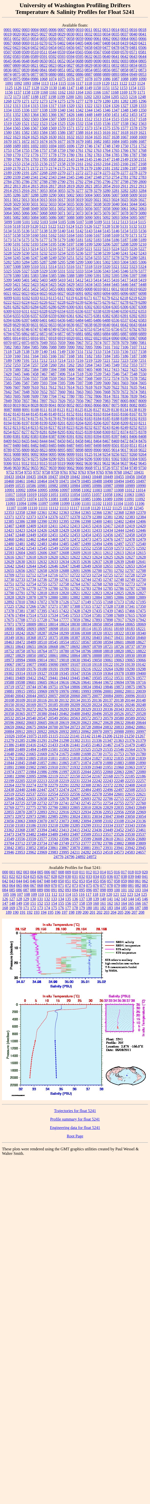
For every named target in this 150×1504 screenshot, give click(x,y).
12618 (31, 557)
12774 (141, 584)
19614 (53, 682)
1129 (44, 88)
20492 (86, 714)
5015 (43, 199)
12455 (97, 535)
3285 (8, 195)
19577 (141, 678)
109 (34, 894)
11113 (64, 508)
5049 (35, 208)
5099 (8, 222)
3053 (44, 190)
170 (19, 908)
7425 (134, 369)
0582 (8, 56)
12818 (42, 593)
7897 (44, 401)
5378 (8, 275)
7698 (26, 396)
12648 (75, 566)
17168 (108, 602)
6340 (115, 311)
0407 (97, 43)
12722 (75, 575)
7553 (17, 378)
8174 (26, 418)
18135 (97, 629)
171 (26, 908)
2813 (17, 186)
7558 (44, 378)
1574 (98, 128)
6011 (106, 289)
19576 (130, 678)
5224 (115, 249)
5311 (43, 266)
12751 (9, 584)
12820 (64, 593)
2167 (134, 164)
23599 (86, 839)
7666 (98, 392)
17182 (130, 602)
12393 (53, 521)
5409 (53, 280)
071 (61, 885)
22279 (53, 785)
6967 (134, 338)
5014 (34, 199)
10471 (64, 481)
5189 (143, 240)
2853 (98, 186)
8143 (17, 414)
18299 (64, 633)
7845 (143, 396)
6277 (116, 302)
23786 (108, 843)
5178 (53, 240)
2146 (98, 159)
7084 (26, 347)
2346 (80, 177)
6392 (134, 316)
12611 (97, 553)
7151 (79, 351)
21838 (130, 758)
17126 (64, 602)
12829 (20, 597)
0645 (8, 61)
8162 (89, 414)
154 (54, 903)
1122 (123, 83)
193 (37, 912)
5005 (98, 195)
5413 (88, 280)
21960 (119, 767)
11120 (96, 508)
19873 (119, 687)
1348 (125, 110)
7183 (98, 356)
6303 (98, 307)
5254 (89, 258)
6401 (44, 320)
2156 (44, 164)
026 (40, 876)
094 (75, 890)
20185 (53, 705)
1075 (62, 79)
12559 (108, 548)
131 (40, 899)
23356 (141, 825)
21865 (64, 763)
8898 (80, 450)
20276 (42, 709)
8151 (62, 414)
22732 (42, 803)
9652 (26, 468)
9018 (134, 450)
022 (12, 876)
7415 (116, 369)
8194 (8, 423)
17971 (9, 624)
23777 (86, 843)
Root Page (75, 1136)
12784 (97, 588)
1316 (44, 106)
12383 (130, 517)
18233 (9, 633)
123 (130, 894)
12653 (130, 566)
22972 (20, 816)
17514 (31, 615)
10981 (42, 486)
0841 (44, 70)
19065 (130, 660)
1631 (62, 137)
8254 (8, 432)
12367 (108, 512)
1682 (98, 141)
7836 (125, 396)
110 (41, 894)
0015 (124, 30)
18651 (31, 646)
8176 (44, 418)
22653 (31, 798)
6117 (61, 298)
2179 (89, 168)
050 (61, 881)
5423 (35, 284)
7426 (143, 369)
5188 (134, 240)
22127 (64, 776)
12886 (119, 597)
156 (68, 903)
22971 (9, 816)
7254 (26, 365)
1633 (80, 137)
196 (58, 912)
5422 (26, 284)
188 (145, 908)
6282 (17, 307)
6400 (35, 320)
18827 (9, 655)
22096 (42, 776)
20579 (108, 718)
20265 (9, 709)
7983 (107, 401)
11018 (21, 494)
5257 (107, 258)
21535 (108, 749)
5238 (98, 253)
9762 (73, 472)
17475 (141, 611)
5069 (53, 213)
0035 (116, 34)
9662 (71, 468)
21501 (53, 749)
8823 (44, 450)
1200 (70, 97)
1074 (53, 79)
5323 (133, 266)
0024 (26, 34)
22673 (53, 798)
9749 (133, 468)
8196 (17, 423)
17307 (64, 606)
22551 (42, 794)
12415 (86, 526)
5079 (134, 213)
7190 (17, 360)
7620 (106, 387)
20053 (42, 696)
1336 (26, 110)
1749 (116, 146)
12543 (31, 548)
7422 (125, 369)
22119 (53, 776)
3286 (17, 195)
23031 (86, 816)
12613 (119, 553)
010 (75, 872)
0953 (143, 74)
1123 (132, 83)
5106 (71, 222)
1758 (53, 150)
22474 (64, 790)
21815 (64, 758)
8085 (143, 405)
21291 (42, 740)
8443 (35, 441)
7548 (134, 374)
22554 (53, 794)
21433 (53, 745)
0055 (44, 39)
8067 (107, 405)
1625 (35, 137)
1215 (124, 97)
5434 (89, 284)
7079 (125, 342)
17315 (86, 606)
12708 (141, 570)
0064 (125, 39)
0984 (26, 79)
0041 (143, 34)
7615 (79, 387)
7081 (143, 342)
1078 (89, 79)
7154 (106, 351)
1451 (116, 115)
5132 (133, 226)
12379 (86, 517)
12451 (53, 535)
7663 (80, 392)
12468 (53, 539)
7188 (143, 356)
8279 (35, 432)
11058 (107, 494)
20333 (97, 709)
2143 (71, 159)
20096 (130, 696)
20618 (53, 722)
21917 (64, 767)
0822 (44, 65)
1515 (115, 119)
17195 (141, 602)
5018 (70, 199)
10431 (139, 472)
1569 (53, 128)
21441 (75, 745)
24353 (97, 852)
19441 (53, 678)
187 (138, 908)
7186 (125, 356)
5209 (134, 244)
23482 (31, 834)
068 (40, 885)
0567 (97, 52)
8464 (98, 441)
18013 (42, 624)
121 (116, 894)
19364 (108, 673)
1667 (125, 137)
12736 (42, 579)
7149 (61, 351)
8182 (80, 418)
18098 (53, 629)
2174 (53, 168)
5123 (61, 226)
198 (72, 912)
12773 (130, 584)
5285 (35, 262)
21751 (108, 754)
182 (103, 908)
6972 (17, 342)
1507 (53, 119)
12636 (86, 562)
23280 (64, 825)
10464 (42, 481)
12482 (31, 544)
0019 (8, 34)
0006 (53, 30)
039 (131, 876)
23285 (75, 825)
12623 (86, 557)
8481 (26, 445)
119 (102, 894)
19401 (9, 678)
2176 (71, 168)
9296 (89, 459)
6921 (80, 338)
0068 (17, 43)
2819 (71, 186)
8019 (17, 405)
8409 (8, 441)
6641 (116, 325)
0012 (97, 30)
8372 (116, 432)
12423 (20, 530)
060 (131, 881)
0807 (8, 65)
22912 (53, 812)
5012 (16, 199)
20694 (42, 727)
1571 (71, 128)
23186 (31, 825)
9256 (116, 454)
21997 (64, 772)
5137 (35, 231)
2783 (143, 177)
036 (110, 876)
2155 (35, 164)
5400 (17, 280)
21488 (9, 749)
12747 (108, 579)
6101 (17, 298)
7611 (43, 387)
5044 (134, 204)
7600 (107, 383)
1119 (97, 83)
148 (12, 903)
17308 (75, 606)
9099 (71, 454)
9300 (98, 459)
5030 (26, 204)
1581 (17, 132)
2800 (143, 182)
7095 (89, 347)
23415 (75, 830)
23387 (31, 830)
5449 (8, 289)
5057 (98, 208)
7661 (71, 392)
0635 (98, 56)
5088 (71, 217)
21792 (9, 758)
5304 (125, 262)
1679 (80, 141)
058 (117, 881)
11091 (129, 499)
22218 (53, 781)
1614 (89, 132)
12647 (64, 566)
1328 (134, 106)
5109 (98, 222)
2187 (134, 168)
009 (68, 872)
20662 (20, 727)
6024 (35, 293)
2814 (26, 186)
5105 (62, 222)
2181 (107, 168)
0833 (125, 65)
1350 (143, 110)
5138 (44, 231)
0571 (133, 52)
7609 (26, 387)
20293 (64, 709)
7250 (133, 360)
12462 (31, 539)
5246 (26, 258)
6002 (71, 289)
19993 (86, 691)
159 (89, 903)
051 (68, 881)
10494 (119, 481)
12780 (53, 588)
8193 (143, 418)
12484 (53, 544)
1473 (8, 119)
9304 (134, 459)
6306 (125, 307)
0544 (52, 52)
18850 (31, 655)
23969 (42, 852)
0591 (44, 56)
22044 (86, 772)
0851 (62, 70)
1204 (106, 97)
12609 (75, 553)
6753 (88, 329)
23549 (9, 839)
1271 (26, 101)
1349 (134, 110)
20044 (31, 696)
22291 (64, 785)
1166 (97, 92)
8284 (53, 432)
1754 (17, 150)
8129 (106, 410)
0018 (142, 30)
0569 (115, 52)
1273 (44, 101)
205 (121, 912)
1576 (116, 128)
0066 (143, 39)
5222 (97, 249)
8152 (71, 414)
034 (96, 876)
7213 (52, 360)
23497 (75, 834)
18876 (86, 655)
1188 (34, 97)
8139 (142, 410)
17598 (108, 615)
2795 (98, 182)
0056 (53, 39)
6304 (107, 307)
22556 (75, 794)
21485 (141, 745)
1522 (35, 123)
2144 (80, 159)
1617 (116, 132)
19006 (31, 660)
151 (33, 903)
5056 (89, 208)
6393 (143, 316)
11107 (11, 508)
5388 (71, 275)
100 (117, 890)
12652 (119, 566)
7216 (79, 360)
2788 (44, 182)
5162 (53, 235)
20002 (119, 691)
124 (137, 894)
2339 (17, 177)
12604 (20, 553)
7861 (35, 401)
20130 (53, 700)
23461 (141, 830)
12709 (9, 575)
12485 (64, 544)
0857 (116, 70)
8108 (35, 410)
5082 (17, 217)
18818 (108, 651)
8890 (53, 450)
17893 (97, 620)
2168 (143, 164)
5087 (62, 217)
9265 (8, 459)
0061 (98, 39)
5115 (142, 222)
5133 (142, 226)
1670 (8, 141)
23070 (42, 821)
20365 (20, 714)
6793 (142, 329)
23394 (42, 830)
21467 (108, 745)
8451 (71, 441)
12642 (9, 566)
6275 (98, 302)
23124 (130, 821)
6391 (125, 316)
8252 (134, 427)
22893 (42, 812)
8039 (44, 405)
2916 (26, 190)
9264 (143, 454)
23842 (9, 848)
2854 (107, 186)
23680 (141, 839)
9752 (10, 472)
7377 (143, 365)
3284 (143, 190)
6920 (71, 338)
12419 (130, 526)
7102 (116, 347)
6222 (8, 302)
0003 (26, 30)
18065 (130, 624)
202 (100, 912)
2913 (142, 186)
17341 (130, 606)
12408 (20, 526)
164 (124, 903)
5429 (71, 284)
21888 (130, 763)
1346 (107, 110)
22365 (97, 785)
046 (33, 881)
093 (68, 890)
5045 (143, 204)
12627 (130, 557)
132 (47, 899)
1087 (116, 79)
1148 (79, 88)
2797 (116, 182)
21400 (20, 745)
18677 (64, 646)
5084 (35, 217)
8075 (116, 405)
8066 (98, 405)
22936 (97, 812)
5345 (116, 271)
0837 (17, 70)
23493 (64, 834)
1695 (62, 146)
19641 (86, 682)
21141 (75, 736)
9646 (8, 468)
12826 (130, 593)
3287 (26, 195)
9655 (35, 468)
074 (82, 885)
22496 (108, 790)
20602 (20, 722)
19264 (108, 669)
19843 (97, 687)
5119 (25, 226)
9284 (44, 459)
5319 (97, 266)
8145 (35, 414)
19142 (141, 664)
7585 (8, 383)
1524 (53, 123)
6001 (62, 289)
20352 (130, 709)
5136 (26, 231)
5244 (8, 258)
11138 (128, 508)
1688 (8, 146)
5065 (17, 213)
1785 (116, 155)
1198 (52, 97)
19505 (97, 678)
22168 (108, 776)
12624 (97, 557)
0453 (44, 47)
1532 (80, 123)
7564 (71, 378)
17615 (130, 615)
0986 (35, 79)
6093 (98, 293)
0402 (61, 43)
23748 (53, 843)
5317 (79, 266)
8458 (80, 441)
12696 (86, 570)
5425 (53, 284)
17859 (75, 620)
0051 (8, 39)
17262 (20, 606)
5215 (43, 249)
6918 (53, 338)
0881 (62, 74)
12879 (42, 597)
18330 (130, 633)
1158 (26, 92)
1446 (80, 115)
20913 (31, 731)
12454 (86, 535)
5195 (53, 244)
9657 (44, 468)
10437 (53, 477)
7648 (26, 392)
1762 (89, 150)
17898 (108, 620)
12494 (97, 544)
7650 (35, 392)
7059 (62, 342)
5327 (26, 271)
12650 (97, 566)
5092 (107, 217)
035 (103, 876)
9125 (89, 454)
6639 (98, 325)
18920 (119, 655)
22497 (119, 790)
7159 (8, 356)
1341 (71, 110)
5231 (35, 253)
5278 (116, 258)
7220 (97, 360)
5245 (17, 258)
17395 (42, 611)
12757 (53, 584)
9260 (134, 454)
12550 (64, 548)
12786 (119, 588)
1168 (115, 92)
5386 (62, 275)
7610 (35, 387)
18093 (31, 629)
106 (13, 894)
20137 (108, 700)
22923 (75, 812)
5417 (124, 280)
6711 (7, 329)
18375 (53, 638)
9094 (44, 454)
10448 (97, 477)
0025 (35, 34)
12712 (31, 575)
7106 (125, 347)
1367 (62, 115)
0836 (8, 70)
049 (54, 881)
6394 (8, 320)
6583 (143, 320)
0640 (107, 56)
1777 (44, 155)
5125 (79, 226)
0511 (43, 52)
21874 (86, 763)
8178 (53, 418)
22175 (119, 776)
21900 (20, 767)
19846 (108, 687)
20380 (42, 714)
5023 (106, 199)
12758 (64, 584)
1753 (8, 150)
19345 (64, 673)
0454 (53, 47)
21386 (9, 745)
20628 (108, 722)
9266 (17, 459)
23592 (53, 839)
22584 (108, 794)
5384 (44, 275)
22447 (42, 790)
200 (86, 912)
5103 (44, 222)
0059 (80, 39)
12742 (75, 579)
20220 (86, 705)
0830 (98, 65)
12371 (9, 517)
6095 (116, 293)
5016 (52, 199)
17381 (20, 611)
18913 (108, 655)
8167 (134, 414)
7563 (62, 378)
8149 (53, 414)
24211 (75, 852)
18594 (108, 642)
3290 (53, 195)
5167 (98, 235)
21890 (141, 763)
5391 (98, 275)
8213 (17, 427)
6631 (35, 325)
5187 (125, 240)
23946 (9, 852)
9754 (19, 472)
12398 (86, 521)
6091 (80, 293)
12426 (42, 530)
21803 (20, 758)
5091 (98, 217)
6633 (53, 325)
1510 (71, 119)
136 (75, 899)
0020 (17, 34)
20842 (130, 727)
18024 (64, 624)
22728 (31, 803)
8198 (35, 423)
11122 (106, 508)
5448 (143, 284)
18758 (20, 651)
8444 (44, 441)
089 (40, 890)
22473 (53, 790)
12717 (64, 575)
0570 (124, 52)
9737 (115, 468)
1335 (17, 110)
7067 (80, 342)
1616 (107, 132)
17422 (64, 611)
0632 (89, 56)
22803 (64, 807)
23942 (130, 848)
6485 (89, 320)
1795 (44, 159)
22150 (75, 776)
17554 (86, 615)
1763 (98, 150)
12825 (119, 593)
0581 (142, 52)
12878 (31, 597)
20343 (119, 709)
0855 (98, 70)
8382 (26, 436)
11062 (118, 494)
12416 (97, 526)
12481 (20, 544)
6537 (125, 320)
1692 (35, 146)
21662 (20, 754)
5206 (107, 244)
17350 (141, 606)
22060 (108, 772)
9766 (109, 472)
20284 (53, 709)
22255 (130, 781)
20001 (108, 691)
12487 (75, 544)
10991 (9, 490)
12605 (31, 553)
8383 (35, 436)
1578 (134, 128)
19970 (53, 691)
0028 (53, 34)
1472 (143, 115)
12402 (119, 521)
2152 (8, 164)
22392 (119, 785)
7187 (134, 356)
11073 (21, 499)
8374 (125, 432)
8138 (133, 410)
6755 (106, 329)
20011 (130, 691)
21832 (108, 758)
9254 (107, 454)
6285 (44, 307)
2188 (143, 168)
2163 (98, 164)
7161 (26, 356)
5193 (35, 244)
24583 (130, 852)
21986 (42, 772)
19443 (64, 678)
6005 (80, 289)
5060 (116, 208)
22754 (108, 803)
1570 (62, 128)
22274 (31, 785)
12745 (97, 579)
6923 (98, 338)
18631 (9, 646)
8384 (44, 436)
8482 (35, 445)
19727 (20, 687)
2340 (26, 177)
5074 (89, 213)
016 (117, 872)
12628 (141, 557)
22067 (130, 772)
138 (89, 899)
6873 (44, 334)
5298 (71, 262)
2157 (53, 164)
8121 (61, 410)
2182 (116, 168)
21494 (31, 749)
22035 (75, 772)
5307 (8, 266)
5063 (143, 208)
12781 (64, 588)
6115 (52, 298)
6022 (17, 293)
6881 (80, 334)
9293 (71, 459)
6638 (89, 325)
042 (5, 881)
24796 (70, 857)
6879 (71, 334)
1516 (124, 119)
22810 (86, 807)
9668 (89, 468)
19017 (53, 660)
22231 (75, 781)
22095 (31, 776)
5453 (44, 289)
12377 (64, 517)
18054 (108, 624)
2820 (80, 186)
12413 (75, 526)
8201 (62, 423)
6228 (62, 302)
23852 (31, 848)
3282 (125, 190)
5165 (80, 235)
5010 (143, 195)
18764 (42, 651)
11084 (75, 499)
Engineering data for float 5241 (75, 1128)
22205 (20, 781)
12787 (130, 588)
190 (16, 912)
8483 (44, 445)
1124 (141, 83)
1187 (25, 97)
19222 (97, 669)
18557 (75, 642)
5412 (79, 280)
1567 (35, 128)
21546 (119, 749)
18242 (20, 633)
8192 (134, 418)
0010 (80, 30)
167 (145, 903)
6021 (8, 293)
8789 (8, 450)
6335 (70, 311)
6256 (89, 302)
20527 (130, 714)
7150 (70, 351)
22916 (64, 812)
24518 (108, 852)
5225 (124, 249)
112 (54, 894)
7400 (71, 369)
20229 (108, 705)
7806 (98, 396)
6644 (143, 325)
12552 (86, 548)
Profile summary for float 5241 (75, 1119)
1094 (36, 83)
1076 (71, 79)
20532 (9, 718)
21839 (141, 758)
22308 (86, 785)
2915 (17, 190)
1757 (44, 150)
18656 (42, 646)
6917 (44, 338)
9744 (124, 468)
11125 (117, 508)
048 (47, 881)
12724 (97, 575)
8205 (89, 423)
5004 (89, 195)
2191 (26, 173)
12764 (75, 584)
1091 (9, 83)
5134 (8, 231)
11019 (31, 494)
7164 (35, 356)
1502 (26, 119)
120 (109, 894)
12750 (141, 579)
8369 (107, 432)
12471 (64, 539)
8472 (125, 441)
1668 (134, 137)
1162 (62, 92)
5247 (35, 258)
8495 (80, 445)
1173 (17, 97)
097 (96, 890)
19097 (64, 664)
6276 (107, 302)
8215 (35, 427)
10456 (130, 477)
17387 (31, 611)
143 (124, 899)
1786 (125, 155)
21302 (75, 740)
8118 (52, 410)
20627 (97, 722)
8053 (80, 405)
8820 (35, 450)
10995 (42, 490)
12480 (9, 544)
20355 (141, 709)
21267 (140, 736)
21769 (130, 754)
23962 (31, 852)
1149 (88, 88)
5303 (116, 262)
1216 (133, 97)
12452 (64, 535)
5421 (17, 284)
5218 (70, 249)
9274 (26, 459)
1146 (62, 88)
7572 (107, 378)
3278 (89, 190)
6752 (79, 329)
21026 (10, 736)
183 (110, 908)
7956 (80, 401)
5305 (134, 262)
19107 (75, 664)
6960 (116, 338)
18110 (75, 629)
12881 (64, 597)
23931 (108, 848)
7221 (106, 360)
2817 (53, 186)
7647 (17, 392)
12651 (108, 566)
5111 (107, 222)
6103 (35, 298)
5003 (80, 195)
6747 (34, 329)
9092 (35, 454)
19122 (108, 664)
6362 (80, 316)
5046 (8, 208)
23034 (97, 816)
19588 (9, 682)
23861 (53, 848)
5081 (8, 217)
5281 (143, 258)
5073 (80, 213)
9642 (133, 463)
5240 (116, 253)
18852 (42, 655)
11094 (21, 503)
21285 (20, 740)
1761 (80, 150)
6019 (133, 289)
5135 (17, 231)
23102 (108, 821)
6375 (89, 316)
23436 (97, 830)
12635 (75, 562)
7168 (71, 356)
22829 (108, 807)
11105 (129, 503)
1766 (125, 150)
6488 (107, 320)
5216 (52, 249)
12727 (119, 575)
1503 (35, 119)
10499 (9, 486)
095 (82, 890)
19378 (119, 673)
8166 (125, 414)
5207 (116, 244)
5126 (88, 226)
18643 (20, 646)
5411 (70, 280)
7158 (142, 351)
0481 (134, 47)
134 (61, 899)
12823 (97, 593)
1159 (35, 92)
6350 (124, 311)
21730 (97, 754)
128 (19, 899)
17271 (53, 606)
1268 (8, 101)
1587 (71, 132)
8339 (89, 432)
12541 (9, 548)
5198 (80, 244)
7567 (80, 378)
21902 (31, 767)
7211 (34, 360)
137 (82, 899)
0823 (53, 65)
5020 (88, 199)
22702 (97, 798)
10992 (20, 490)
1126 (17, 88)
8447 (53, 441)
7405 (89, 369)
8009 (143, 401)
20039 (141, 691)
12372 (20, 517)
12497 (119, 544)
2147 (107, 159)
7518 (80, 374)
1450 (107, 115)
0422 (8, 47)
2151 (143, 159)
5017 (61, 199)
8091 (26, 410)
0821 (35, 65)
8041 (53, 405)
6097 (134, 293)
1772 (26, 155)
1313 (17, 106)
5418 (133, 280)
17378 (9, 611)
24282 (86, 852)
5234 (62, 253)
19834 (86, 687)
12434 (108, 530)
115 (75, 894)
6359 (53, 316)
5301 (98, 262)
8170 (143, 414)
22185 (130, 776)
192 (30, 912)
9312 (25, 463)
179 (82, 908)
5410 (62, 280)
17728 (42, 620)
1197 (43, 97)
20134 (75, 700)
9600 (70, 463)
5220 (79, 249)
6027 (62, 293)
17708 (20, 620)
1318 (62, 106)
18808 (97, 651)
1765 (116, 150)
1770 (17, 155)
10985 (86, 486)
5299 (80, 262)
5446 (125, 284)
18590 (97, 642)
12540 (141, 544)
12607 (53, 553)
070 (54, 885)
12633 (53, 562)
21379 (141, 740)
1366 (53, 115)
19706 (130, 682)
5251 (71, 258)
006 (47, 872)
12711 (20, 575)
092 (61, 890)
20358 (9, 714)
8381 (17, 436)
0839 (26, 70)
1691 (26, 146)
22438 (9, 790)
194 (44, 912)
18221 (141, 629)
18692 (75, 646)
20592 (141, 718)
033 (89, 876)
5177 (44, 240)
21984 (31, 772)
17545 (64, 615)
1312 (8, 106)
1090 (143, 79)
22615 (130, 794)
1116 (71, 83)
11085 (86, 499)
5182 (89, 240)
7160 (17, 356)
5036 (80, 204)
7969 (98, 401)
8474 (134, 441)
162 (110, 903)
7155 (115, 351)
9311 (16, 463)
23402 (53, 830)
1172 (8, 97)
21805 (31, 758)
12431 (86, 530)
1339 (53, 110)
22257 (141, 781)
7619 (97, 387)
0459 (98, 47)
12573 (119, 548)
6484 (80, 320)
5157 (8, 235)
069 (47, 885)
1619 (134, 132)
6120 (79, 298)
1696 (71, 146)
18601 (119, 642)
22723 (141, 798)
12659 (53, 570)
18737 (130, 646)
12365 (86, 512)
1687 (143, 141)
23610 (108, 839)
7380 (17, 369)
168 (5, 908)
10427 (128, 472)
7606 (8, 387)
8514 (142, 445)
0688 (80, 61)
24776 (59, 857)
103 (138, 890)
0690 (98, 61)
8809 (26, 450)
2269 (53, 173)
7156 (124, 351)
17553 (75, 615)
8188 (116, 418)
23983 (53, 852)
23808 (130, 843)
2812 (8, 186)
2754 (116, 177)
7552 (8, 378)
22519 (9, 794)
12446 (141, 530)
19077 (31, 664)
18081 (9, 629)
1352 (17, 115)
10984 (75, 486)
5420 (8, 284)
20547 (42, 718)
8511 (133, 445)
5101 (26, 222)
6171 (88, 298)
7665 (89, 392)
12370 (141, 512)
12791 (20, 593)
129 (26, 899)
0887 (89, 74)
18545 (53, 642)
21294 (53, 740)
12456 (108, 535)
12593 (9, 553)
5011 (7, 199)
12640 (130, 562)
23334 (108, 825)
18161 (108, 629)
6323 (34, 311)
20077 (97, 696)
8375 (134, 432)
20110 (31, 700)
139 (96, 899)
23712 (20, 843)
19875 (130, 687)
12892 (9, 602)
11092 (140, 499)
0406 (88, 43)
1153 (124, 88)
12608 (64, 553)
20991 (130, 731)
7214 (61, 360)
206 (128, 912)
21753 (119, 754)
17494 (20, 615)
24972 (92, 857)
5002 (71, 195)
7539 (98, 374)
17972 (20, 624)
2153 (17, 164)
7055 (53, 342)
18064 (119, 624)
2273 (89, 173)
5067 (35, 213)
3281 (116, 190)
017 (124, 872)
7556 (26, 378)
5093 (116, 217)
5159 (26, 235)
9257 (125, 454)
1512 (88, 119)
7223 (124, 360)
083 (145, 885)
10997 (64, 490)
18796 (86, 651)
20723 (75, 727)
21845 (20, 763)
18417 (108, 638)
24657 (141, 852)
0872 (134, 70)
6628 (8, 325)
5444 (107, 284)
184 (117, 908)
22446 (31, 790)
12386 (20, 521)
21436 (64, 745)
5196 (62, 244)
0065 (134, 39)
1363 (26, 115)
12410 (42, 526)
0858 (125, 70)
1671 (17, 141)
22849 (141, 807)
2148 (116, 159)
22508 (130, 790)
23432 (86, 830)
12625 (108, 557)
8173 (17, 418)
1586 (62, 132)
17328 (108, 606)
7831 (116, 396)
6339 (106, 311)
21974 (9, 772)
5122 (52, 226)
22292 (75, 785)
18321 (108, 633)
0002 (17, 30)
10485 (86, 481)
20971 (108, 731)
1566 (26, 128)
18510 (42, 642)
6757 (124, 329)
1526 (71, 123)
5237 (89, 253)
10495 (130, 481)
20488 (75, 714)
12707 (130, 570)
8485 (53, 445)
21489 (20, 749)
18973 (9, 660)
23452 (119, 830)
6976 (35, 342)
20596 (9, 722)
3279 (98, 190)
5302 (107, 262)
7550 (143, 374)
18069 (141, 624)
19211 (75, 669)
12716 (53, 575)
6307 (134, 307)
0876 (26, 74)
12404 (130, 521)
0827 (71, 65)
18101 (64, 629)
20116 (42, 700)
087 (26, 890)
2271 (71, 173)
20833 (119, 727)
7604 (134, 383)
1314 (26, 106)
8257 (17, 432)
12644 (31, 566)
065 (19, 885)
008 (61, 872)
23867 (64, 848)
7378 (8, 369)
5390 (89, 275)
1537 (116, 123)
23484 (42, 834)
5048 (26, 208)
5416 (115, 280)
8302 (71, 432)
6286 (53, 307)
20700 (53, 727)
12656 (20, 570)
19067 (9, 664)
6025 (44, 293)
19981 (75, 691)
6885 (116, 334)
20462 (64, 714)
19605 (42, 682)
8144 (26, 414)
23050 (130, 816)
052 (75, 881)
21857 (42, 763)
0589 (35, 56)
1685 (125, 141)
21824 (86, 758)
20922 (42, 731)
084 (5, 890)
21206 (107, 736)
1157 (17, 92)
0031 (80, 34)
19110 (86, 664)
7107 (134, 347)
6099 (8, 298)
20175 (42, 705)
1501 (17, 119)
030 (68, 876)
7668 (107, 392)
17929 (130, 620)
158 (82, 903)
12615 (141, 553)
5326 (17, 271)
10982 (53, 486)
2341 (35, 177)
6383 (116, 316)
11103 (107, 503)
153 (47, 903)
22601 (119, 794)
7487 (53, 374)
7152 (88, 351)
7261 (62, 365)
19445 (75, 678)
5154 (125, 231)
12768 (97, 584)
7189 (8, 360)
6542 (134, 320)
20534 (20, 718)
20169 (31, 705)
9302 (116, 459)
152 (40, 903)
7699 (35, 396)
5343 (107, 271)
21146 (96, 736)
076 (96, 885)
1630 (53, 137)
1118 (88, 83)
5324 (142, 266)
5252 (80, 258)
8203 (71, 423)
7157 (133, 351)
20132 (64, 700)
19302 (9, 673)
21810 (42, 758)
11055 (86, 494)
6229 (71, 302)
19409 (20, 678)
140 (103, 899)
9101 (80, 454)
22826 (97, 807)
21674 (53, 754)
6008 (89, 289)
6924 (107, 338)
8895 (62, 450)
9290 (53, 459)
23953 (20, 852)
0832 (116, 65)
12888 (130, 597)
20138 (119, 700)
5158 (17, 235)
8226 (80, 427)
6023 (26, 293)
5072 (71, 213)
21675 (64, 754)
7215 (70, 360)
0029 (62, 34)
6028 (71, 293)
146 (145, 899)
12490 (86, 544)
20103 (141, 696)
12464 (42, 539)
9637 (124, 463)
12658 (42, 570)
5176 (35, 240)
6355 (17, 316)
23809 (141, 843)
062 (145, 881)
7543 (107, 374)
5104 (53, 222)
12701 (108, 570)
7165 (44, 356)
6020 (142, 289)
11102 (97, 503)
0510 (35, 52)
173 (40, 908)
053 (82, 881)
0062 (107, 39)
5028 (8, 204)
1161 (53, 92)
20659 (9, 727)
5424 (44, 284)
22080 (141, 772)
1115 (62, 83)
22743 (75, 803)
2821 (89, 186)
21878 (97, 763)
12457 (119, 535)
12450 (42, 535)
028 (54, 876)
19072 (20, 664)
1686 (134, 141)
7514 (71, 374)
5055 (80, 208)
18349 (9, 638)
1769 (8, 155)
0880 (53, 74)
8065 (89, 405)
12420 (141, 526)
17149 (86, 602)
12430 (75, 530)
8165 (116, 414)
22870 (20, 812)
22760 (141, 803)
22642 (20, 798)
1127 (26, 88)
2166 (125, 164)
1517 (133, 119)
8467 (107, 441)
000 (5, 872)
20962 (86, 731)
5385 (53, 275)
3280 (107, 190)
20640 (130, 722)
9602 (79, 463)
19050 (97, 660)
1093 (27, 83)
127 (12, 899)
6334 (61, 311)
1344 (89, 110)
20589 (130, 718)
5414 (97, 280)
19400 (141, 673)
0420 (133, 43)
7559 (53, 378)
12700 (97, 570)
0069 (26, 43)
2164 (107, 164)
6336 (79, 311)
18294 (53, 633)
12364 (75, 512)
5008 (125, 195)
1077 (80, 79)
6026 (53, 293)
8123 (70, 410)
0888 (98, 74)
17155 (97, 602)
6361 (71, 316)
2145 (89, 159)
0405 (79, 43)
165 (131, 903)
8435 (26, 441)
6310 (17, 311)
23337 (119, 825)
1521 (26, 123)
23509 (86, 834)
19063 (119, 660)
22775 (31, 807)
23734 (42, 843)
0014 (115, 30)
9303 (125, 459)
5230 (26, 253)
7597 (80, 383)
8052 (71, 405)
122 (123, 894)
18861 (53, 655)
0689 (89, 61)
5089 (80, 217)
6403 (53, 320)
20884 (9, 731)
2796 (107, 182)
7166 (53, 356)
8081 (125, 405)
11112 (53, 508)
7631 (124, 387)
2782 (134, 177)
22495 (97, 790)
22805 (75, 807)
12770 (119, 584)
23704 (9, 843)
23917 (97, 848)
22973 (31, 816)
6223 (17, 302)
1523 (44, 123)
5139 (53, 231)
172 (33, 908)
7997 (116, 401)
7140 (43, 351)
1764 (107, 150)
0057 (62, 39)
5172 (143, 235)
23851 (20, 848)
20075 (86, 696)
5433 (80, 284)
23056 (9, 821)
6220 (142, 298)
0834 (134, 65)
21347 (108, 740)
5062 (134, 208)
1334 (8, 110)
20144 (130, 700)
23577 (42, 839)
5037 (89, 204)
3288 (35, 195)
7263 (80, 365)
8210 (134, 423)
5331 (62, 271)
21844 (9, 763)
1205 (115, 97)
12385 (9, 521)
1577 (125, 128)
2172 (35, 168)
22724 (9, 803)
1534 (89, 123)
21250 (129, 736)
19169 (20, 669)
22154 (86, 776)
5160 (35, 235)
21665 (31, 754)
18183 (130, 629)
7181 (80, 356)
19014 (42, 660)
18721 (108, 646)
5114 (133, 222)
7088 (53, 347)
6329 (52, 311)
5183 (98, 240)
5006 (107, 195)
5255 (98, 258)
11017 (10, 494)
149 (19, 903)
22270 (20, 785)
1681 (89, 141)
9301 (107, 459)
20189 (64, 705)
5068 (44, 213)
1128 (35, 88)
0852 (71, 70)
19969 (42, 691)
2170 (17, 168)
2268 (44, 173)
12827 (141, 593)
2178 (80, 168)
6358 (44, 316)
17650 (141, 615)
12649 (86, 566)
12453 (75, 535)
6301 (80, 307)
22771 (20, 807)
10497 (141, 481)
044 (19, 881)
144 (131, 899)
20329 (86, 709)
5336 (98, 271)
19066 (141, 660)
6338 (97, 311)
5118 (16, 226)
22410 (141, 785)
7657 (53, 392)
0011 (88, 30)
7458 (35, 374)
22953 (108, 812)
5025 (124, 199)
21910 (53, 767)
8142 (8, 414)
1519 (8, 123)
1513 (97, 119)
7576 (125, 378)
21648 (9, 754)
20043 (20, 696)
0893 (116, 74)
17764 (53, 620)
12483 (42, 544)
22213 (42, 781)
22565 (86, 794)
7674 (134, 392)
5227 (142, 249)
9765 (100, 472)
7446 (26, 374)
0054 (35, 39)
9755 (28, 472)
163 (117, 903)
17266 (31, 606)
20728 (86, 727)
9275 (35, 459)
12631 (31, 562)
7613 (61, 387)
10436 (42, 477)
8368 (98, 432)
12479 (141, 539)
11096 (32, 503)
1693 (44, 146)
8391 (71, 436)
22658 (42, 798)
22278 (42, 785)
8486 (62, 445)
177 (68, 908)
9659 (53, 468)
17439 (108, 611)
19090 (53, 664)
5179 (62, 240)
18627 (141, 642)
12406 (141, 521)
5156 (143, 231)
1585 (53, 132)
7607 (17, 387)
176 (61, 908)
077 (103, 885)
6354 (8, 316)
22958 (130, 812)
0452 (35, 47)
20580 (119, 718)
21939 (86, 767)
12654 (141, 566)
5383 (35, 275)
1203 (97, 97)
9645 (142, 463)
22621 (141, 794)
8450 (62, 441)
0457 (80, 47)
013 (96, 872)
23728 (31, 843)
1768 (143, 150)
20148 (141, 700)
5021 (97, 199)
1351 (8, 115)
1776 (35, 155)
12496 (108, 544)
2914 (8, 190)
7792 (89, 396)
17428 (75, 611)
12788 (141, 588)
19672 (108, 682)
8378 (143, 432)
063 (5, 885)
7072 (89, 342)
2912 (133, 186)
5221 (88, 249)
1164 (79, 92)
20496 (97, 714)
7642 (8, 392)
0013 (106, 30)
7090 (71, 347)
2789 (53, 182)
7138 (25, 351)
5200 (98, 244)
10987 (108, 486)
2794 (89, 182)
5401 (26, 280)
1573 (89, 128)
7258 (44, 365)
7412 (107, 369)
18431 (119, 638)
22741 (64, 803)
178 (75, 908)
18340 (141, 633)
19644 (97, 682)
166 (138, 903)
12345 (139, 508)
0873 (143, 70)
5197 (71, 244)
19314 (20, 673)
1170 (132, 92)
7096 (98, 347)
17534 (53, 615)
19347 (75, 673)
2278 (134, 173)
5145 (107, 231)
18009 (31, 624)
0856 (107, 70)
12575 (130, 548)
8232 (89, 427)
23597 (75, 839)
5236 (80, 253)
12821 (75, 593)
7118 (7, 351)
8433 (17, 441)
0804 (134, 61)
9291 (62, 459)
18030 (75, 624)
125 (144, 894)
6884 (107, 334)
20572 (86, 718)
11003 (97, 490)
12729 (141, 575)
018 (131, 872)
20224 (97, 705)
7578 (134, 378)
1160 (44, 92)
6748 (43, 329)
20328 (75, 709)
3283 (134, 190)
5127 (97, 226)
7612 (52, 387)
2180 (98, 168)
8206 (98, 423)
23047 (108, 816)
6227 (53, 302)
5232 (44, 253)
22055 (97, 772)
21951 (108, 767)
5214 (34, 249)
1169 (124, 92)
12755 (42, 584)
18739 (141, 646)
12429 (64, 530)
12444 (119, 530)
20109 (20, 700)
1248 (142, 97)
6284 (35, 307)
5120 (34, 226)
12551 (75, 548)
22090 (20, 776)
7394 (53, 369)
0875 (17, 74)
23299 (86, 825)
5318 (88, 266)
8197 (26, 423)
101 (124, 890)
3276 (71, 190)
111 (47, 894)
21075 (32, 736)
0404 (70, 43)
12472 (75, 539)
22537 (31, 794)
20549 (53, 718)
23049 (119, 816)
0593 (62, 56)
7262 (71, 365)
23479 (20, 834)
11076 (42, 499)
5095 (134, 217)
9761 (64, 472)
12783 (86, 588)
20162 (20, 705)
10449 (108, 477)
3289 (44, 195)
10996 (53, 490)
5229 (17, 253)
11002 (86, 490)
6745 (16, 329)
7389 (44, 369)
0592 (53, 56)
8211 (142, 423)
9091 (26, 454)
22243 (108, 781)
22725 (20, 803)
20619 (64, 722)
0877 (35, 74)
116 (82, 894)
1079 (98, 79)
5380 (17, 275)
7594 (53, 383)
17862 (86, 620)
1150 (97, 88)
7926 (62, 401)
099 (110, 890)
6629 (17, 325)
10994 (31, 490)
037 (117, 876)
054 (89, 881)
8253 (143, 427)
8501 (116, 445)
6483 (71, 320)
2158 (62, 164)
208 (142, 912)
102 (131, 890)
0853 (80, 70)
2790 (62, 182)
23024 (75, 816)
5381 (26, 275)
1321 (80, 106)
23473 (9, 834)
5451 (26, 289)
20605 (42, 722)
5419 (142, 280)
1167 (106, 92)
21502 (64, 749)
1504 (44, 119)
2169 (8, 168)
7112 (142, 347)
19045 (86, 660)
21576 (141, 749)
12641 (141, 562)
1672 (26, 141)
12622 (75, 557)
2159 (71, 164)
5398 (143, 275)
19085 (42, 664)
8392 (80, 436)
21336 (97, 740)
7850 (17, 401)
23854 (42, 848)
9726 (106, 468)
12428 (53, 530)
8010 (8, 405)
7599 (98, 383)
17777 (64, 620)
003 (26, 872)
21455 (86, 745)
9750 (142, 468)
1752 (143, 146)
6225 (35, 302)
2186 (125, 168)
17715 (31, 620)
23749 (64, 843)
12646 (53, 566)
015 (110, 872)
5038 (98, 204)
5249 (53, 258)
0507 (8, 52)
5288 (53, 262)
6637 (80, 325)
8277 (26, 432)
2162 (89, 164)
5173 (8, 240)
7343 (98, 365)
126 (5, 899)
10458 (141, 477)
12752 (20, 584)
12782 (75, 588)
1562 (134, 123)
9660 (62, 468)
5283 (17, 262)
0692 (116, 61)
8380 (8, 436)
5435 (98, 284)
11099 (64, 503)
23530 (130, 834)
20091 (119, 696)
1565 (17, 128)
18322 (119, 633)
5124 (70, 226)
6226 (44, 302)
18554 (64, 642)
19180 (42, 669)
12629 (9, 562)
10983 (64, 486)
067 (33, 885)
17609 (119, 615)
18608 (130, 642)
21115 (53, 736)
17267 (42, 606)
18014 (53, 624)
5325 (8, 271)
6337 (88, 311)
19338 (53, 673)
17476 (9, 615)
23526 (119, 834)
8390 (62, 436)
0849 (53, 70)
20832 (108, 727)
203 (107, 912)
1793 (35, 159)
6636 (71, 325)
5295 (62, 262)
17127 (75, 602)
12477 (119, 539)
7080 (134, 342)
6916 (35, 338)
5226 (133, 249)
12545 (42, 548)
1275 (62, 101)
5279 (125, 258)
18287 (42, 633)
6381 (98, 316)
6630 (26, 325)
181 (96, 908)
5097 (143, 217)
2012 (62, 159)
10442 (75, 477)
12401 (108, 521)
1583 (35, 132)
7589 (35, 383)
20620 (75, 722)
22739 (53, 803)
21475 (119, 745)
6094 (107, 293)
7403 (80, 369)
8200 (53, 423)
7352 (125, 365)
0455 (62, 47)
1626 (44, 137)
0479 (125, 47)
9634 (115, 463)
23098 (97, 821)
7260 (53, 365)
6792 (133, 329)
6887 (125, 334)
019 (138, 872)
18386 (64, 638)
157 (75, 903)
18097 (42, 629)
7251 (142, 360)
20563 (75, 718)
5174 (17, 240)
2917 (35, 190)
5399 (8, 280)
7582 (143, 378)
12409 (31, 526)
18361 (20, 638)
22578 (97, 794)
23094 (86, 821)
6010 (98, 289)
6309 (8, 311)
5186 (116, 240)
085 (12, 890)
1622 (8, 137)
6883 (98, 334)
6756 (115, 329)
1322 (89, 106)
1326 (116, 106)
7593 (44, 383)
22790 (53, 807)
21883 (119, 763)
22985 (53, 816)
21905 (42, 767)
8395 (107, 436)
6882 (89, 334)
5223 (106, 249)
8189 (125, 418)
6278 (125, 302)
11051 (53, 494)
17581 (97, 615)
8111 (43, 410)
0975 (17, 79)
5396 (125, 275)
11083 (64, 499)
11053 (64, 494)
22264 (9, 785)
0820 (26, 65)
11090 (118, 499)
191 (23, 912)
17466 (130, 611)
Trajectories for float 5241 (75, 1111)
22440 (20, 790)
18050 (97, 624)
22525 (20, 794)
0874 (8, 74)
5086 (53, 217)
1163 (70, 92)
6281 (8, 307)
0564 (70, 52)
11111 (43, 508)
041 (145, 876)
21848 (31, 763)
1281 (116, 101)
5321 (115, 266)
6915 (26, 338)
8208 (116, 423)
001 (12, 872)
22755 (119, 803)
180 (89, 908)
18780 (64, 651)
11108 (22, 508)
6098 (143, 293)
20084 (108, 696)
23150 (9, 825)
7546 (116, 374)
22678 (64, 798)
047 (40, 881)
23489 (53, 834)
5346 (125, 271)
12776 (20, 588)
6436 (62, 320)
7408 (98, 369)
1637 (107, 137)
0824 (62, 65)
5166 (89, 235)
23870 (75, 848)
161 (103, 903)
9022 (143, 450)
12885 (108, 597)
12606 (42, 553)
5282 (8, 262)
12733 (20, 579)
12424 (31, 530)
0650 (44, 61)
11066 (10, 499)
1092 (18, 83)
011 (82, 872)
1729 (80, 146)
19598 (20, 682)
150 (26, 903)
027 (47, 876)
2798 (125, 182)
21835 (119, 758)
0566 (88, 52)
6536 (116, 320)
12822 (86, 593)
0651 (53, 61)
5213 (25, 249)
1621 (143, 132)
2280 (8, 177)
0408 (106, 43)
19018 (64, 660)
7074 (98, 342)
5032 (44, 204)
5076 (107, 213)
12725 (108, 575)
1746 (89, 146)
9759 (55, 472)
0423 (17, 47)
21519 (75, 749)
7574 (116, 378)
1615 (98, 132)
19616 (64, 682)
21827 (97, 758)
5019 (79, 199)
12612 (108, 553)
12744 (86, 579)
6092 (89, 293)
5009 (134, 195)
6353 (142, 311)
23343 (130, 825)
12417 (108, 526)
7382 (26, 369)
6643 (134, 325)
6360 (62, 316)
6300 (71, 307)
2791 (71, 182)
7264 (89, 365)
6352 (133, 311)
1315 (35, 106)
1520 (17, 123)
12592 (141, 548)
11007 (108, 490)
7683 (8, 396)
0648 (26, 61)
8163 (98, 414)
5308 (17, 266)
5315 (61, 266)
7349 (116, 365)
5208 (125, 244)
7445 (17, 374)
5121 (43, 226)
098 (103, 890)
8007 (134, 401)
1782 (89, 155)
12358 (20, 512)
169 (12, 908)
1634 (89, 137)
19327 (42, 673)
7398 (62, 369)
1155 (141, 88)
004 (33, 872)
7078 (116, 342)
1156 (8, 92)
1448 (89, 115)
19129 (119, 664)
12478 (130, 539)
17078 (53, 602)
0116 (34, 43)
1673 (35, 141)
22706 (108, 798)
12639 (119, 562)
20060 (75, 696)
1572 (80, 128)
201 (93, 912)
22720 (130, 798)
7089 (62, 347)
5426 (62, 284)
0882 (71, 74)
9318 (52, 463)
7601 (116, 383)
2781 (125, 177)
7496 (62, 374)
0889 (107, 74)
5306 (143, 262)
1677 (62, 141)
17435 (97, 611)
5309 (26, 266)
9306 (8, 463)
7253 (17, 365)
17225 (9, 606)
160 (96, 903)
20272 (31, 709)
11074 (31, 499)
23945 (141, 848)
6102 (26, 298)
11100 (75, 503)
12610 (86, 553)
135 (68, 899)
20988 (119, 731)
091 (54, 890)
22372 (108, 785)
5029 (17, 204)
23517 (108, 834)
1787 (134, 155)
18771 (53, 651)
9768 (118, 472)
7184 (107, 356)
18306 (75, 633)
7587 (26, 383)
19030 (75, 660)
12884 (97, 597)
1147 (70, 88)
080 (124, 885)
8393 (89, 436)
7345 (107, 365)
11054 (75, 494)
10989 (130, 486)
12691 (75, 570)
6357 (35, 316)
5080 (143, 213)
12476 (108, 539)
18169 (119, 629)
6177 (97, 298)
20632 (119, 722)
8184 (98, 418)
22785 (42, 807)
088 (33, 890)
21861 (53, 763)
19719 (9, 687)
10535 (20, 486)
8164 (107, 414)
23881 (86, 848)
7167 (62, 356)
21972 (141, 767)
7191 (26, 360)
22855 (9, 812)
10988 (119, 486)
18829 (20, 655)
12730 (9, 579)
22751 (97, 803)
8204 (80, 423)
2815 (35, 186)
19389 (130, 673)
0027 (44, 34)
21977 (20, 772)
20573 (97, 718)
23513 (97, 834)
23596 (64, 839)
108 (27, 894)
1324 (107, 106)
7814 (107, 396)
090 (47, 890)
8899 (89, 450)
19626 (75, 682)
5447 (134, 284)
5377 (143, 271)
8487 (71, 445)
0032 (89, 34)
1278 (89, 101)
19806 (75, 687)
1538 (125, 123)
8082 (134, 405)
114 (68, 894)
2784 (8, 182)
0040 (134, 34)
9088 (17, 454)
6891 (8, 338)
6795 (17, 334)
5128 (106, 226)
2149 (125, 159)
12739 (53, 579)
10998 (75, 490)
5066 (26, 213)
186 (131, 908)
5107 (80, 222)
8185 (107, 418)
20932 (64, 731)
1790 (17, 159)
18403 (97, 638)
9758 (46, 472)
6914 (17, 338)
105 (6, 894)
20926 (53, 731)
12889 (141, 597)
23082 (75, 821)
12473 (86, 539)
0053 (26, 39)
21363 (119, 740)
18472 (20, 642)
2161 (80, 164)
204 (114, 912)
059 (124, 881)
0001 (8, 30)
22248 (119, 781)
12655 (9, 570)
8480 (17, 445)
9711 (97, 468)
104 (145, 890)
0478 (116, 47)
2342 (44, 177)
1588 (80, 132)
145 (138, 899)
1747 (98, 146)
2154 (26, 164)
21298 (64, 740)
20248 (141, 705)
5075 (98, 213)
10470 (53, 481)
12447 (9, 535)
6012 (115, 289)
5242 (134, 253)
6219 (133, 298)
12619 (42, 557)
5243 (143, 253)
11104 (118, 503)
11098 (54, 503)
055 (96, 881)
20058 (64, 696)
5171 (134, 235)
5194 (44, 244)
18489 (31, 642)
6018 (124, 289)
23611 (119, 839)
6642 (125, 325)
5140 (62, 231)
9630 (88, 463)
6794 (8, 334)
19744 (31, 687)
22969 (141, 812)
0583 (17, 56)
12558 (97, 548)
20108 (9, 700)
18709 (97, 646)
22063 (119, 772)
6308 (143, 307)
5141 (71, 231)
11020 (42, 494)
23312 (97, 825)
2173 (44, 168)
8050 (62, 405)
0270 (43, 43)
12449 (31, 535)
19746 (42, 687)
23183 (20, 825)
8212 (8, 427)
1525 (62, 123)
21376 (130, 740)
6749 (52, 329)
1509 (62, 119)
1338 (44, 110)
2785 (17, 182)
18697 (86, 646)
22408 (130, 785)
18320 (97, 633)
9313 (34, 463)
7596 (71, 383)
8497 (89, 445)
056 (103, 881)
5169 (116, 235)
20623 (86, 722)
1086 (107, 79)
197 (65, 912)
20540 (31, 718)
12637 (97, 562)
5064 (8, 213)
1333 (143, 106)
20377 (31, 714)
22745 (86, 803)
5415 (106, 280)
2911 (124, 186)
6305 (116, 307)
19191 (53, 669)
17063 (31, 602)
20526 (119, 714)
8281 (44, 432)
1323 (98, 106)
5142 (80, 231)
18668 (53, 646)
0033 (98, 34)
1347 (116, 110)
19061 (108, 660)
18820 (119, 651)
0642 (125, 56)
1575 (107, 128)
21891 (9, 767)
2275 (107, 173)
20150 (9, 705)
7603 (125, 383)
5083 (26, 217)
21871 (75, 763)
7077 (107, 342)
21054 (21, 736)
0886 (80, 74)
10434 (20, 477)
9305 (143, 459)
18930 (130, 655)
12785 (108, 588)
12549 (53, 548)
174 (47, 908)
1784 (107, 155)
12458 (130, 535)
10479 (75, 481)
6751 (70, 329)
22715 (119, 798)
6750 (61, 329)
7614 (70, 387)
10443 (86, 477)
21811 (53, 758)
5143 (89, 231)
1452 (125, 115)
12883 (86, 597)
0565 (79, 52)
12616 (9, 557)
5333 (80, 271)
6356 (26, 316)
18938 (141, 655)
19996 (97, 691)
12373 (31, 517)
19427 (42, 678)
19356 (86, 673)
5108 (89, 222)
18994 (20, 660)
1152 (115, 88)
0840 (35, 70)
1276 (71, 101)
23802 (119, 843)
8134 (124, 410)
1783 (98, 155)
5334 (89, 271)
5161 (44, 235)
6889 (143, 334)
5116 (7, 226)
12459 (141, 535)
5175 (26, 240)
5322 (124, 266)
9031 (8, 454)
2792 (80, 182)
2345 (71, 177)
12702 (119, 570)
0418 (115, 43)
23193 (42, 825)
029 (61, 876)
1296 (143, 101)
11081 (53, 499)
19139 (130, 664)
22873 (31, 812)
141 (110, 899)
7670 (116, 392)
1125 (8, 88)
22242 (97, 781)
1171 (141, 92)
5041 (125, 204)
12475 (97, 539)
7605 (143, 383)
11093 (10, 503)
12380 (97, 517)
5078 (125, 213)
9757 (37, 472)
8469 (116, 441)
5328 (35, 271)
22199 (9, 781)
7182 (89, 356)
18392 (86, 638)
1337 (35, 110)
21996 (53, 772)
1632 (71, 137)
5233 (53, 253)
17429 (86, 611)
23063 (20, 821)
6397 (26, 320)
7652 (44, 392)
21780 (141, 754)
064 (12, 885)
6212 (115, 298)
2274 (98, 173)
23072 (53, 821)
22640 (9, 798)
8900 (98, 450)
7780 (71, 396)
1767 (134, 150)
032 (82, 876)
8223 (71, 427)
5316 (70, 266)
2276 (116, 173)
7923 (53, 401)
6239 (80, 302)
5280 (134, 258)
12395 (64, 521)
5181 (80, 240)
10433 (9, 477)
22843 (130, 807)
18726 (119, 646)
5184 (107, 240)
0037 (125, 34)
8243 (107, 427)
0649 (35, 61)
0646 (17, 61)
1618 (125, 132)
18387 (75, 638)
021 (5, 876)
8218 (62, 427)
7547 (125, 374)
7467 (44, 374)
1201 (79, 97)
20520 (108, 714)
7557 (35, 378)
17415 (53, 611)
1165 (88, 92)
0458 (89, 47)
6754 (97, 329)
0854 (89, 70)
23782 (97, 843)
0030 (71, 34)
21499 (42, 749)
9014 (116, 450)
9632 (106, 463)
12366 (97, 512)
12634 (64, 562)
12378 (75, 517)
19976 (64, 691)
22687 (75, 798)
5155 (134, 231)
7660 (62, 392)
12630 (20, 562)
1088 (125, 79)
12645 (42, 566)
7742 (62, 396)
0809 (17, 65)
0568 (106, 52)
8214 (26, 427)
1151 (106, 88)
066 (26, 885)
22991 (64, 816)
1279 (98, 101)
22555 (64, 794)
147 (5, 903)
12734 (31, 579)
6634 (62, 325)
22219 (64, 781)
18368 (31, 638)
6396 (17, 320)
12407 (9, 526)
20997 (141, 731)
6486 (98, 320)
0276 (52, 43)
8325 (80, 432)
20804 (97, 727)
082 (138, 885)
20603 (31, 722)
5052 (62, 208)
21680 (75, 754)
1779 (62, 155)
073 (75, 885)
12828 (9, 597)
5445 (116, 284)
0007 (62, 30)
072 (68, 885)
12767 (86, 584)
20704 (64, 727)
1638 (116, 137)
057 (110, 881)
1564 (8, 128)
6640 (107, 325)
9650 (17, 468)
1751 (134, 146)
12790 (9, 593)
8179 (62, 418)
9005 (107, 450)
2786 (26, 182)
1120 (106, 83)
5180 (71, 240)
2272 (80, 173)
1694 (53, 146)
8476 (143, 441)
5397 (134, 275)
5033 (53, 204)
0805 (143, 61)
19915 (20, 691)
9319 (61, 463)
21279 (9, 740)
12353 (9, 512)
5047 (17, 208)
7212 (43, 360)
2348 (98, 177)
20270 (20, 709)
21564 (130, 749)
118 (95, 894)
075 (89, 885)
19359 (97, 673)
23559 (31, 839)
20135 (86, 700)
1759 (62, 150)
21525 (86, 749)
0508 (17, 52)
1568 (44, 128)
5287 (44, 262)
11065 (140, 494)
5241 (125, 253)
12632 (42, 562)
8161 (80, 414)
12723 (86, 575)
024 (26, 876)
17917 (119, 620)
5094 (125, 217)
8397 (116, 436)
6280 (143, 302)
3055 (62, 190)
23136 (141, 821)
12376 (53, 517)
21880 (108, 763)
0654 (71, 61)
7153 (97, 351)
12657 (31, 570)
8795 (17, 450)
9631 (97, 463)
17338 (119, 606)
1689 (17, 146)
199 (79, 912)
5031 (35, 204)
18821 (130, 651)
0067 (8, 43)
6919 (62, 338)
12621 (64, 557)
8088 (17, 410)
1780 (71, 155)
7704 (53, 396)
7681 (143, 392)
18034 (86, 624)
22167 (97, 776)
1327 (125, 106)
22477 (75, 790)
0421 (142, 43)
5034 (62, 204)
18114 (86, 629)
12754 (31, 584)
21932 (75, 767)
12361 (42, 512)
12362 (53, 512)
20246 (130, 705)
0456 (71, 47)
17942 (141, 620)
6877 (62, 334)
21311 (86, 740)
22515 (141, 790)
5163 (62, 235)
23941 (119, 848)
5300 (89, 262)
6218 (124, 298)
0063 (116, 39)
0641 (116, 56)
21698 (86, 754)
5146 (116, 231)
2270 (62, 173)
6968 (143, 338)
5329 (44, 271)
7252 (8, 365)
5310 (35, 266)
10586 (31, 486)
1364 (35, 115)
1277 (80, 101)
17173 (119, 602)
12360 (31, 512)
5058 (107, 208)
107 (20, 894)
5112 (115, 222)
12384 (141, 517)
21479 (130, 745)
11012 (130, 490)
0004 (35, 30)
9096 (62, 454)
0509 (26, 52)
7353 (134, 365)
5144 (98, 231)
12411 (53, 526)
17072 (42, 602)
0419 (124, 43)
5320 (106, 266)
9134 (98, 454)
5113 (124, 222)
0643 (134, 56)
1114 (53, 83)
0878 (44, 74)
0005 (44, 30)
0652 (62, 61)
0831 (107, 65)
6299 (62, 307)
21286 (31, 740)
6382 (107, 316)
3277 (80, 190)
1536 (107, 123)
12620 (53, 557)
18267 (31, 633)
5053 (71, 208)
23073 (64, 821)
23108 (119, 821)
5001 (62, 195)
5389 (80, 275)
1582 (26, 132)
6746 (25, 329)
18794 (75, 651)
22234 (86, 781)
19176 (31, 669)
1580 (8, 132)
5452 (35, 289)
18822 (141, 651)
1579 (143, 128)
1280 (107, 101)
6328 (43, 311)
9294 (80, 459)
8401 (125, 436)
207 (135, 912)
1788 (143, 155)
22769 (9, 807)
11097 (43, 503)
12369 (130, 512)
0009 (71, 30)
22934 (86, 812)
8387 (53, 436)
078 (110, 885)
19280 (119, 669)
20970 (97, 731)
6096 (125, 293)
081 (131, 885)
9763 (82, 472)
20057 (53, 696)
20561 (64, 718)
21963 (130, 767)
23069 (31, 821)
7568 (89, 378)
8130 (115, 410)
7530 (89, 374)
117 (88, 894)
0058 (71, 39)
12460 (9, 539)
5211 (7, 249)
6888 (134, 334)
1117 (79, 83)
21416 (31, 745)
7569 (98, 378)
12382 (119, 517)
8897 (71, 450)
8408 (143, 436)
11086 (97, 499)
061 (138, 881)
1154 (132, 88)
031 (75, 876)
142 (117, 899)
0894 (125, 74)
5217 (61, 249)
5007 (116, 195)
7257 (35, 365)
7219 (88, 360)
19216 (86, 669)
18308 (86, 633)
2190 (17, 173)
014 (103, 872)
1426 (71, 115)
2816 (44, 186)
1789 (8, 159)
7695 (17, 396)
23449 (108, 830)
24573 (119, 852)
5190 (8, 244)
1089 (134, 79)
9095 (53, 454)
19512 (108, 678)
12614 (130, 553)
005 (40, 872)
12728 (130, 575)
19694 (119, 682)
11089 (107, 499)
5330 (53, 271)
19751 (53, 687)
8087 (8, 410)
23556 (20, 839)
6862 (26, 334)
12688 (64, 570)
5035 (71, 204)
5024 (115, 199)
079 (117, 885)
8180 (71, 418)
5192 (26, 244)
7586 (17, 383)
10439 (64, 477)
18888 (97, 655)
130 (33, 899)
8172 (8, 418)
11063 (129, 494)
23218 (53, 825)
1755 (26, 150)
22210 (31, 781)
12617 (20, 557)
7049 (44, 342)
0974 (8, 79)
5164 (71, 235)
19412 (31, 678)
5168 (107, 235)
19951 (31, 691)
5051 (53, 208)
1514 (106, 119)
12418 (119, 526)
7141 (52, 351)
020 (145, 872)
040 (138, 876)
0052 (17, 39)
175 (54, 908)
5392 (107, 275)
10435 (31, 477)
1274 (53, 101)
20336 (108, 709)
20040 (9, 696)
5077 (116, 213)
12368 (119, 512)
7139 (34, 351)
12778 (31, 588)
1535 (98, 123)
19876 (141, 687)
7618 (88, 387)
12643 (20, 566)
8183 (89, 418)
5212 (16, 249)
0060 (89, 39)
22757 (130, 803)
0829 (89, 65)
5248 (44, 258)
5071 (62, 213)
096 (89, 890)
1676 (53, 141)
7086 (44, 347)
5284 (26, 262)
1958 (53, 159)
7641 (142, 387)
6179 (106, 298)
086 (19, 890)
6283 (26, 307)
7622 (115, 387)
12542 (20, 548)
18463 (9, 642)
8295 (62, 432)
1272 (35, 101)
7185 (116, 356)
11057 (97, 494)
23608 (97, 839)
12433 (97, 530)
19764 (64, 687)
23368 (20, 830)
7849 (8, 401)
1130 (53, 88)
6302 (89, 307)
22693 (86, 798)
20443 (53, 714)
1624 (26, 137)
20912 (20, 731)
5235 (71, 253)
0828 (80, 65)
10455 (119, 477)
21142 (86, 736)
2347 (89, 177)
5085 (44, 217)
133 (54, 899)
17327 (97, 606)
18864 (75, 655)
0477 (107, 47)
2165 (116, 164)
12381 (108, 517)
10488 (97, 481)
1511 (79, 119)
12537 (130, 544)
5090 (89, 217)
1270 (17, 101)
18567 (86, 642)
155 (61, 903)
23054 (141, 816)
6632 (44, 325)
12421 (9, 530)
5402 (35, 280)
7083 (17, 347)
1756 (35, 150)
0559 (61, 52)
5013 (25, 199)
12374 (42, 517)
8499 (107, 445)
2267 (35, 173)
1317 (53, 106)
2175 (62, 168)
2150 (134, 159)
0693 (125, 61)
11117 (74, 508)
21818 (75, 758)
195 (51, 912)
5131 (124, 226)
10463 (31, 481)
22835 (119, 807)
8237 (98, 427)
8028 (35, 405)
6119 (70, 298)
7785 (80, 396)
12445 (130, 530)
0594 (71, 56)
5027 (142, 199)
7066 (71, 342)
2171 (26, 168)
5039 (107, 204)
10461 (20, 481)
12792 (31, 593)
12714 (42, 575)
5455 (53, 289)
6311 (25, 311)
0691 (107, 61)
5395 (116, 275)
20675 (31, 727)
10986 (97, 486)
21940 (97, 767)
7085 (35, 347)
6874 (53, 334)
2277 (125, 173)
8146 (44, 414)
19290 (130, 669)
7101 (107, 347)
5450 (17, 289)
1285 (134, 101)
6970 (8, 342)
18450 (130, 638)
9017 (125, 450)
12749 (130, 579)
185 (124, 908)
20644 (141, 722)
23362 (9, 830)
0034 (107, 34)
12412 (64, 526)
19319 (31, 673)
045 (26, 881)
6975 (26, 342)
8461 (89, 441)
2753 (107, 177)
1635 (98, 137)
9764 (91, 472)
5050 (44, 208)
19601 (31, 682)
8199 (44, 423)
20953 (75, 731)
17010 (20, 602)
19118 (97, 664)
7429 (8, 374)
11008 (119, 490)
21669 (42, 754)
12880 (53, 597)
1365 (44, 115)
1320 (71, 106)
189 (9, 912)
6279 (134, 302)
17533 (42, 615)
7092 (80, 347)
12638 (108, 562)
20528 (141, 714)
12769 (108, 584)
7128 (16, 351)
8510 (125, 445)
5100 (17, 222)
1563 (143, 123)
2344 (62, 177)
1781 (80, 155)
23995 (64, 852)
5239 (107, 253)
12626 (119, 557)
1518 (142, 119)
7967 (89, 401)
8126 (88, 410)
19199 (64, 669)
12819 (53, 593)
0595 (80, 56)
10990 (141, 486)
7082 (8, 347)
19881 (9, 691)
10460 (9, 481)
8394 (98, 436)
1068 (44, 79)
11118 (85, 508)
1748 (107, 146)
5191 (17, 244)
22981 (42, 816)
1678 (71, 141)
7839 (134, 396)
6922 (89, 338)
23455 (130, 830)
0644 (143, 56)
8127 (97, 410)
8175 (35, 418)
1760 (71, 150)
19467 (86, 678)
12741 (64, 579)
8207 (107, 423)
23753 (75, 843)
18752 (9, 651)
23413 (64, 830)
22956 (119, 812)
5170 (125, 235)
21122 (64, 736)
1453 (134, 115)
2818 (62, 186)
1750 (125, 146)
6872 (35, 334)
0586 (26, 56)
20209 (75, 705)
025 (33, 876)
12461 (20, 539)
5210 (143, 244)
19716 (141, 682)
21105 (42, 736)
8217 (53, 427)
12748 (119, 579)
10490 (108, 481)
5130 (115, 226)
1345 (98, 110)
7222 (115, 360)
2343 (53, 177)
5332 (71, 271)
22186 (141, 776)
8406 (134, 436)
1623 (17, 137)
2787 (35, 182)
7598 (89, 383)
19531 (119, 678)
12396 (75, 521)
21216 (118, 736)
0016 (133, 30)
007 (54, 872)
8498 (98, 445)
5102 (35, 222)
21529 (97, 749)
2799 (134, 182)
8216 (44, 427)
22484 (86, 790)
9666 (80, 468)
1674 (44, 141)
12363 (64, 512)
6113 (44, 298)
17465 (119, 611)
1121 (114, 83)
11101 (86, 503)
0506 (143, 47)
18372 (42, 638)
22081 (9, 776)
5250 (62, 258)
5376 (134, 271)
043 (12, 881)
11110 (32, 508)
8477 (8, 445)
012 (89, 872)
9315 (43, 463)
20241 (119, 705)
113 (61, 894)
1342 (80, 110)
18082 (20, 629)
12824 (108, 593)
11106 (140, 503)
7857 (26, 401)
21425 (42, 745)
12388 (31, 521)
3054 (53, 190)
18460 (141, 638)
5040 (116, 204)
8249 (125, 427)
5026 (133, 199)
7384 (35, 369)
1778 (53, 155)
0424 (26, 47)
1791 (26, 159)
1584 (44, 132)
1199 (61, 97)
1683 (107, 141)
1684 (116, 141)
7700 (44, 396)
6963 (125, 338)
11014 (140, 490)
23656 (130, 839)
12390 (42, 521)
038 (124, 876)
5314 (52, 266)
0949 (134, 74)
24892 (81, 857)
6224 (26, 302)
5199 (89, 244)
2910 (116, 186)
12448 (20, 535)
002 (19, 872)
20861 (141, 727)
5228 (8, 253)
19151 (9, 669)
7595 (62, 383)
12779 (42, 588)
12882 (75, 597)
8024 (26, 405)
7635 (133, 387)
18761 (31, 651)
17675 (9, 620)
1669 (143, 137)
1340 (62, 110)
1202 (88, 97)
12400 (97, 521)
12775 (9, 588)
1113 (45, 83)
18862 (64, 655)
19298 (141, 669)
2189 (8, 173)
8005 (125, 401)
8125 (79, 410)
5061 (125, 208)
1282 (125, 101)
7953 (71, 401)
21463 (97, 745)
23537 (141, 834)
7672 (125, 392)
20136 (97, 700)
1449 (98, 115)
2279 (143, 173)
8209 (125, 423)
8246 (116, 427)
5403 (44, 280)
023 (19, 876)
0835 (143, 65)
